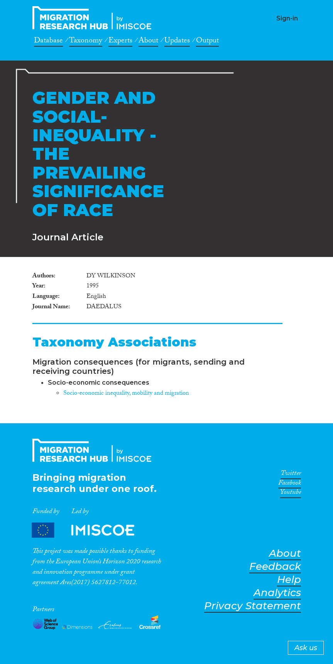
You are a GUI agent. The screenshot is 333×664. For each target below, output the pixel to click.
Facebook (289, 484)
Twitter (291, 474)
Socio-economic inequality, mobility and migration (126, 394)
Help (289, 580)
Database (48, 42)
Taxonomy (85, 42)
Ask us (305, 648)
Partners (89, 529)
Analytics (277, 593)
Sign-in (287, 18)
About (148, 42)
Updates (177, 42)
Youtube (290, 493)
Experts (120, 42)
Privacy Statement (252, 606)
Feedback (275, 567)
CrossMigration (94, 17)
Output (207, 42)
